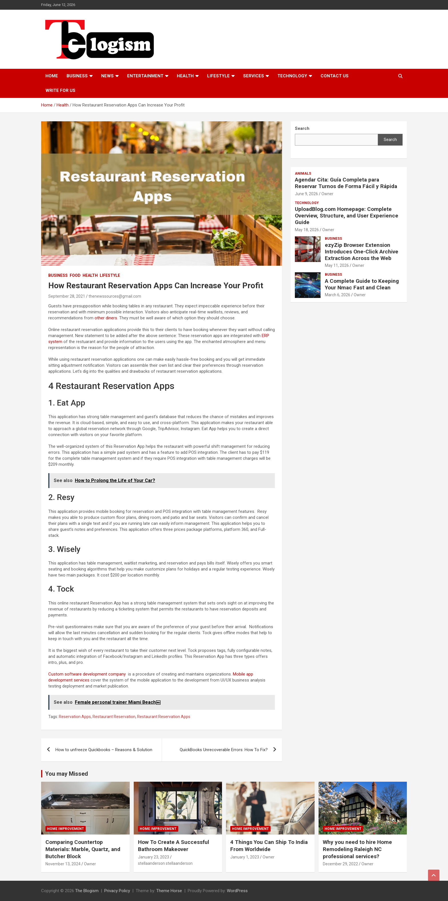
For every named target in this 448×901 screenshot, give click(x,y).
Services (253, 75)
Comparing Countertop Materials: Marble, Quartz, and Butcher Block (82, 849)
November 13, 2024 (63, 864)
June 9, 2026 (306, 194)
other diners (106, 318)
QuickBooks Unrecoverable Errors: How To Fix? (224, 749)
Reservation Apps (75, 716)
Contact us (335, 75)
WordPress (237, 890)
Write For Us (60, 90)
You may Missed (66, 773)
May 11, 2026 (337, 265)
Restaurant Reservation (114, 716)
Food (75, 275)
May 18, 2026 (307, 229)
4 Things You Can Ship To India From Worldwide (269, 845)
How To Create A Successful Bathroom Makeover (173, 845)
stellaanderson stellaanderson (165, 863)
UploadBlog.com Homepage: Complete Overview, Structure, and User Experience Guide (346, 215)
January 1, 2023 (244, 857)
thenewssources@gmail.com (115, 296)
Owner (327, 194)
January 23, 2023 (153, 857)
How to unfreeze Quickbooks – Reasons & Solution (103, 749)
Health (185, 75)
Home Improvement (65, 829)
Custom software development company (87, 674)
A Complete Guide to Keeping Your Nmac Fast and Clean (362, 284)
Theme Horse (169, 890)
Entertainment (145, 75)
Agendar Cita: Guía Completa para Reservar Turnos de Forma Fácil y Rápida (346, 183)
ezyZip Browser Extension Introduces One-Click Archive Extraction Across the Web (361, 251)
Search (390, 139)
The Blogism (87, 890)
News (107, 75)
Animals (303, 174)
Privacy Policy (117, 890)
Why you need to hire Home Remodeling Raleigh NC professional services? (357, 849)
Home (51, 75)
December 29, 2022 (340, 864)
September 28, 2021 (66, 296)
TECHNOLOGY (292, 75)
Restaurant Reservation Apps (163, 716)
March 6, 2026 (337, 295)
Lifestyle (218, 75)
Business (77, 75)
